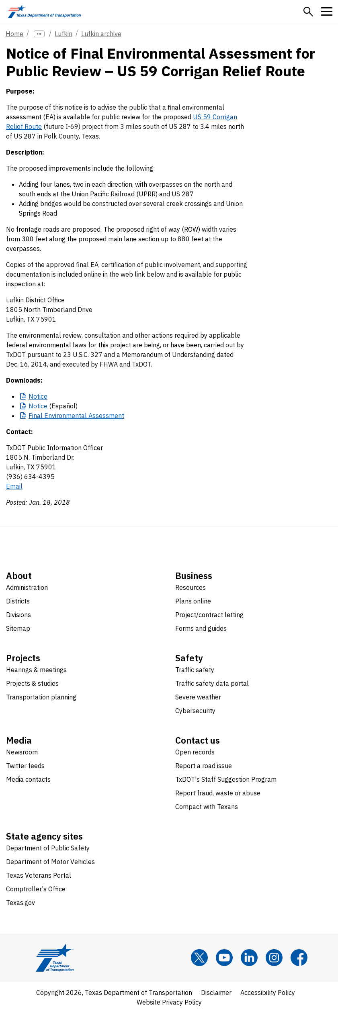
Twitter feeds (25, 766)
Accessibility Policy (267, 993)
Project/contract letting (209, 615)
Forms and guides (201, 628)
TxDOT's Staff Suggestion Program (226, 779)
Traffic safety (194, 670)
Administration (27, 587)
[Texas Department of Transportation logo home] (44, 11)
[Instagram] (274, 957)
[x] (199, 957)
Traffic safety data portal (212, 683)
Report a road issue (203, 766)
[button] (308, 11)
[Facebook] (299, 957)
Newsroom (22, 752)
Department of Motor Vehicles (50, 862)
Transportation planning (41, 697)
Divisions (18, 615)
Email (14, 486)
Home (14, 34)
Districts (18, 601)
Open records (195, 752)
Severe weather (198, 697)
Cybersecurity (195, 711)
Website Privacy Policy (169, 1002)
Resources (190, 587)
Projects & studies (32, 683)
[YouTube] (224, 957)
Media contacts (28, 779)
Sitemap (18, 628)
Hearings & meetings (36, 670)
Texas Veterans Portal (38, 875)
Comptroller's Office (36, 889)
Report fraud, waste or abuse (217, 793)
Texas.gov (20, 903)
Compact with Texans (206, 807)
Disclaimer (216, 993)
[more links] (39, 34)
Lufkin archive (101, 34)
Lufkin (63, 34)
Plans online (193, 601)
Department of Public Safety (48, 848)
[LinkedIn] (249, 957)
